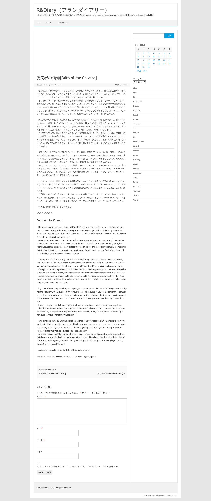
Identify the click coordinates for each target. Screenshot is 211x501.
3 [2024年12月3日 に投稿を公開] (148, 53)
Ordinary (136, 160)
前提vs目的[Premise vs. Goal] (52, 373)
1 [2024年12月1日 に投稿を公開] (138, 53)
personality (137, 173)
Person (136, 168)
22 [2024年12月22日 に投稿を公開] (138, 64)
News (135, 155)
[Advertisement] (82, 54)
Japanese (137, 124)
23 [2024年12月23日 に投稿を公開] (143, 64)
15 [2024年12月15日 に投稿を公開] (138, 60)
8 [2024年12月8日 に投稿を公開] (138, 57)
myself (86, 357)
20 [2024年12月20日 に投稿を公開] (164, 60)
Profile (49, 23)
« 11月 (138, 71)
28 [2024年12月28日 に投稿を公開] (169, 64)
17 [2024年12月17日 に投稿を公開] (149, 60)
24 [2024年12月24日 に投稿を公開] (149, 64)
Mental (65, 357)
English (136, 106)
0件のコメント (121, 85)
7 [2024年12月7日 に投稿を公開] (169, 53)
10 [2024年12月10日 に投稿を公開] (149, 57)
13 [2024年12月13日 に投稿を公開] (164, 57)
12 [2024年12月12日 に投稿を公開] (159, 57)
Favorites (137, 110)
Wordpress (172, 495)
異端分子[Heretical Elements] (111, 373)
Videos (136, 195)
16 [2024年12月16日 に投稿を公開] (143, 60)
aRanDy (46, 85)
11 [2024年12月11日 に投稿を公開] (154, 57)
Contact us (63, 23)
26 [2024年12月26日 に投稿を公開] (159, 64)
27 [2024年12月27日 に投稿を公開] (164, 64)
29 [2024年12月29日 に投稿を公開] (138, 67)
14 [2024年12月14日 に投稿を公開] (169, 57)
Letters (136, 133)
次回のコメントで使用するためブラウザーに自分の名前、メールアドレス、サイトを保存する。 (78, 466)
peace (135, 164)
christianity (51, 357)
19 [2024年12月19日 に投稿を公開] (159, 60)
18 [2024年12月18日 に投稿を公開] (154, 60)
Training (136, 191)
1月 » (145, 71)
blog (135, 92)
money (136, 151)
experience (78, 357)
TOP (38, 23)
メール (41, 440)
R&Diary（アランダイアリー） (73, 10)
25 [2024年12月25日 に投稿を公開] (154, 64)
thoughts (136, 186)
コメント (42, 397)
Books (135, 97)
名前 (40, 428)
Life (134, 137)
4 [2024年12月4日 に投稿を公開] (153, 53)
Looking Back (138, 142)
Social (135, 177)
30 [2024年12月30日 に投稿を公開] (143, 67)
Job (134, 128)
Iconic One (147, 495)
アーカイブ (138, 79)
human (59, 357)
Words (136, 200)
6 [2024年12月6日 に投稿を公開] (164, 53)
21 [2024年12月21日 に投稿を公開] (169, 60)
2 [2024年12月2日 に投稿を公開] (143, 53)
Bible (135, 88)
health (135, 115)
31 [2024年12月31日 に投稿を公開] (149, 67)
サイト (39, 451)
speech (93, 357)
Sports (136, 182)
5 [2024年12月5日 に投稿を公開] (159, 53)
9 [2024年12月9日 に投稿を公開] (143, 57)
